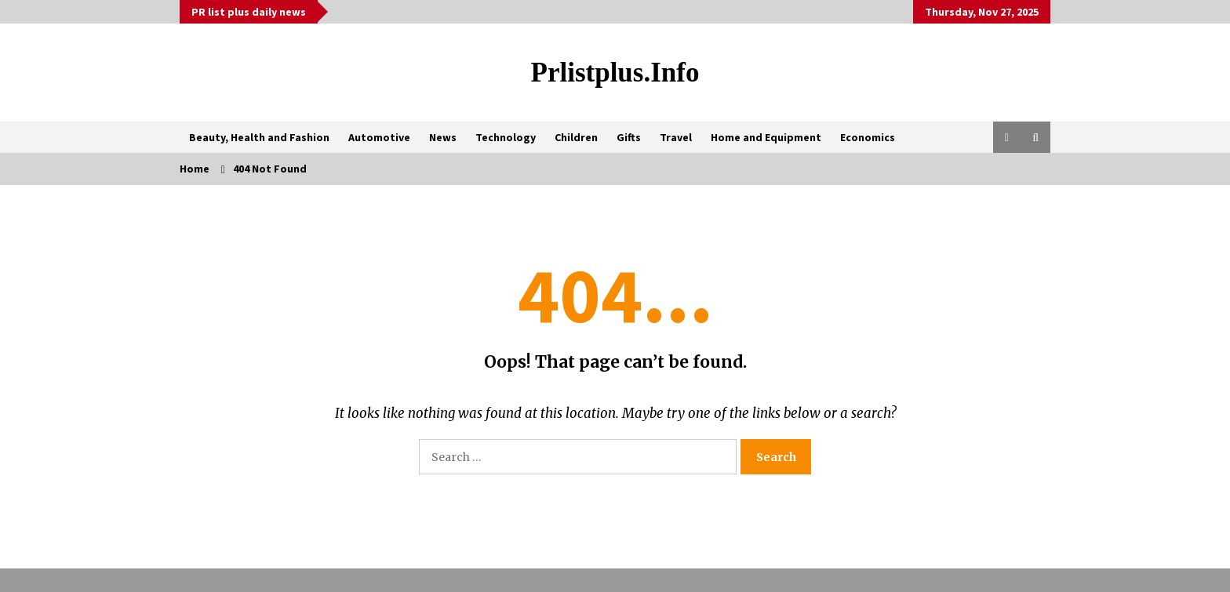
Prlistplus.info (615, 72)
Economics (867, 137)
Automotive (379, 137)
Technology (505, 137)
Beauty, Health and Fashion (259, 137)
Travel (676, 137)
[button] (1007, 137)
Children (576, 137)
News (443, 137)
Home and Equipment (766, 137)
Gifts (629, 137)
